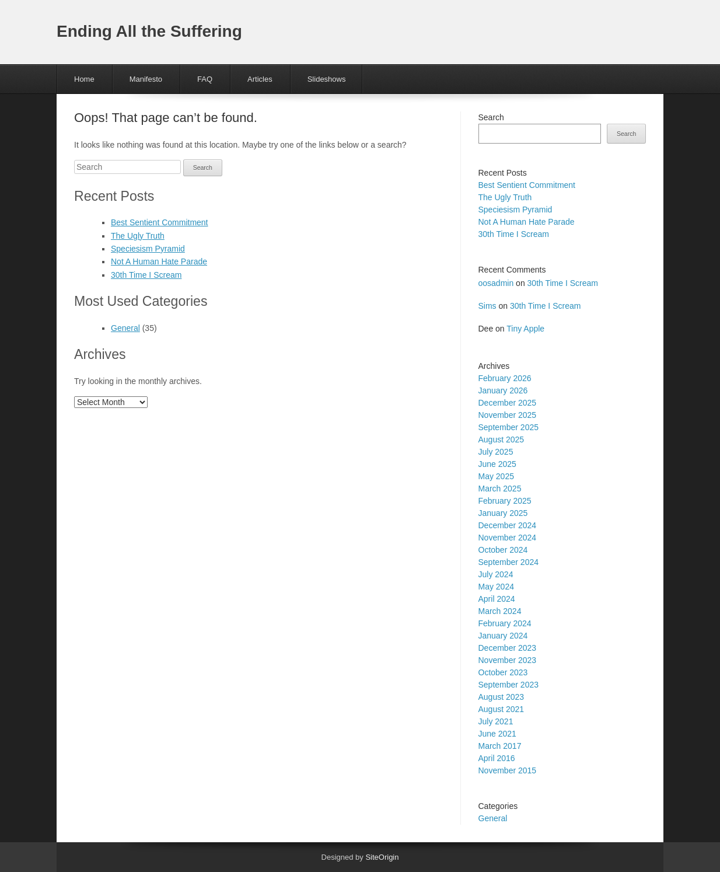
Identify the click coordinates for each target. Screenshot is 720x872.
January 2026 (503, 390)
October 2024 (503, 549)
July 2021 (495, 721)
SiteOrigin (382, 857)
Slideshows (326, 79)
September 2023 (508, 684)
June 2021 (497, 733)
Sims (487, 306)
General (125, 328)
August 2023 (501, 697)
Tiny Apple (525, 328)
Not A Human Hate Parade (159, 261)
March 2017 (500, 746)
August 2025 (501, 439)
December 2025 (507, 402)
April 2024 (496, 599)
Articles (259, 79)
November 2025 (507, 415)
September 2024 (508, 562)
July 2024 (495, 574)
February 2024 (505, 623)
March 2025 (500, 488)
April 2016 (496, 758)
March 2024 (500, 611)
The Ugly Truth (138, 235)
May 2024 (496, 586)
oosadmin (496, 283)
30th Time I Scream (146, 275)
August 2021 (501, 709)
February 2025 (505, 500)
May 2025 (496, 476)
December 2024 (507, 525)
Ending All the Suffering (149, 31)
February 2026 (505, 378)
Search (491, 117)
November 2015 (507, 770)
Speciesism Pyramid (148, 248)
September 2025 (508, 427)
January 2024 (503, 635)
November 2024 (507, 537)
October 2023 (503, 672)
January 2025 (503, 513)
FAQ (204, 79)
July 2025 (495, 451)
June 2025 (497, 464)
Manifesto (146, 79)
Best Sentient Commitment (159, 222)
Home (84, 79)
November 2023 (507, 660)
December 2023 (507, 648)
